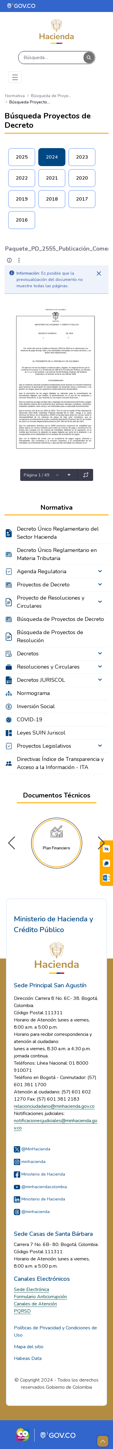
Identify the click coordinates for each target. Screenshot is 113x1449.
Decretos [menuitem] (28, 653)
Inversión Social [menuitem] (36, 706)
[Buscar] (51, 58)
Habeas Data (28, 1358)
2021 (52, 178)
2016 (22, 220)
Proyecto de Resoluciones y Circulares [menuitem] (50, 602)
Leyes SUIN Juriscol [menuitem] (41, 732)
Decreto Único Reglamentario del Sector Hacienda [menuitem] (58, 533)
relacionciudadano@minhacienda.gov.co (54, 1106)
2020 (82, 178)
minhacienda (30, 1161)
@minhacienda (32, 1212)
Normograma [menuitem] (33, 693)
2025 (22, 157)
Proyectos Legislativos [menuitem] (44, 746)
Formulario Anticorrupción (40, 1296)
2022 (22, 178)
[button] (101, 843)
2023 (82, 157)
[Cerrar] (99, 273)
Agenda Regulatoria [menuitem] (41, 571)
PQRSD (22, 1311)
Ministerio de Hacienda (39, 1174)
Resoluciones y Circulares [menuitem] (48, 666)
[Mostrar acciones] (19, 260)
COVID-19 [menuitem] (29, 719)
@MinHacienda (32, 1149)
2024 (52, 157)
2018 (52, 199)
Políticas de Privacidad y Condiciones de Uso (55, 1331)
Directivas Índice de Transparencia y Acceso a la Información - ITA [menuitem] (60, 763)
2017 (82, 199)
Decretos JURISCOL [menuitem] (41, 680)
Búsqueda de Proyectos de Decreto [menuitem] (60, 619)
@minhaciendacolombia (40, 1187)
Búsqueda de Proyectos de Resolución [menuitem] (50, 636)
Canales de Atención (35, 1304)
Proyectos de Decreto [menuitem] (43, 584)
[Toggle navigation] (15, 77)
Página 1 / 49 (36, 475)
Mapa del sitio (28, 1346)
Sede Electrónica (31, 1289)
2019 (22, 199)
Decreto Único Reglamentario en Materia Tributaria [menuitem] (57, 554)
